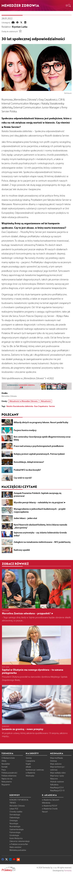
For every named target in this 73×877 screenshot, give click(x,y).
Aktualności (46, 401)
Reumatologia (15, 826)
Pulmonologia (15, 832)
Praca (4, 770)
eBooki (28, 767)
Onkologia (14, 820)
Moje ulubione (56, 764)
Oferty (4, 761)
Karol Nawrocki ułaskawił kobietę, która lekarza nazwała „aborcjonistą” (40, 526)
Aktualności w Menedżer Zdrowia (23, 401)
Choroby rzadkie (16, 811)
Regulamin (6, 784)
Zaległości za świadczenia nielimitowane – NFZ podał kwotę (42, 542)
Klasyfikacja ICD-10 (57, 790)
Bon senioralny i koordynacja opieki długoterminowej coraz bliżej (42, 438)
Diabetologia (14, 817)
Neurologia (14, 823)
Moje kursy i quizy (57, 776)
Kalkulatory (54, 784)
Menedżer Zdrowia (17, 806)
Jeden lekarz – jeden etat (25, 518)
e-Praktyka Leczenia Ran (19, 844)
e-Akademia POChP (49, 806)
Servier (52, 406)
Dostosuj (53, 761)
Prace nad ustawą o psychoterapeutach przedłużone (39, 446)
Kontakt (4, 767)
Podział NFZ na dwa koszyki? (27, 469)
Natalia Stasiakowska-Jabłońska (19, 406)
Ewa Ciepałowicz (41, 406)
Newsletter (6, 764)
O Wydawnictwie (8, 758)
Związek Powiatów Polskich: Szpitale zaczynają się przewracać (37, 494)
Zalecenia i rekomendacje (20, 841)
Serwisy (29, 758)
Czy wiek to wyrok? (23, 477)
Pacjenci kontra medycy (25, 430)
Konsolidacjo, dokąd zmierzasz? (29, 461)
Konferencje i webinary (35, 770)
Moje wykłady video (58, 773)
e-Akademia (30, 773)
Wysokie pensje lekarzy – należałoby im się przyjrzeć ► (40, 502)
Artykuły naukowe (57, 781)
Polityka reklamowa (9, 776)
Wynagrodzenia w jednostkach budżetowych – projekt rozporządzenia (40, 510)
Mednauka (30, 776)
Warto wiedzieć (15, 847)
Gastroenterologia (16, 829)
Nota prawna (6, 781)
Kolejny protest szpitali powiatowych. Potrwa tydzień (39, 453)
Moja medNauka (56, 758)
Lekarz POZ (14, 809)
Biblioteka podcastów (18, 850)
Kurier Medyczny (16, 838)
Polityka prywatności (9, 773)
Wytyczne (54, 778)
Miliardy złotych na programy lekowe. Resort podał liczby (41, 422)
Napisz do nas (7, 778)
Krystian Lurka (19, 26)
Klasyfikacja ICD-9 (56, 787)
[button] (68, 6)
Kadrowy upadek (22, 549)
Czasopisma (30, 761)
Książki (28, 764)
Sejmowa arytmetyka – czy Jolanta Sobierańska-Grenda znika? (40, 534)
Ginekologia (14, 835)
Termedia (67, 870)
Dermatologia (15, 814)
